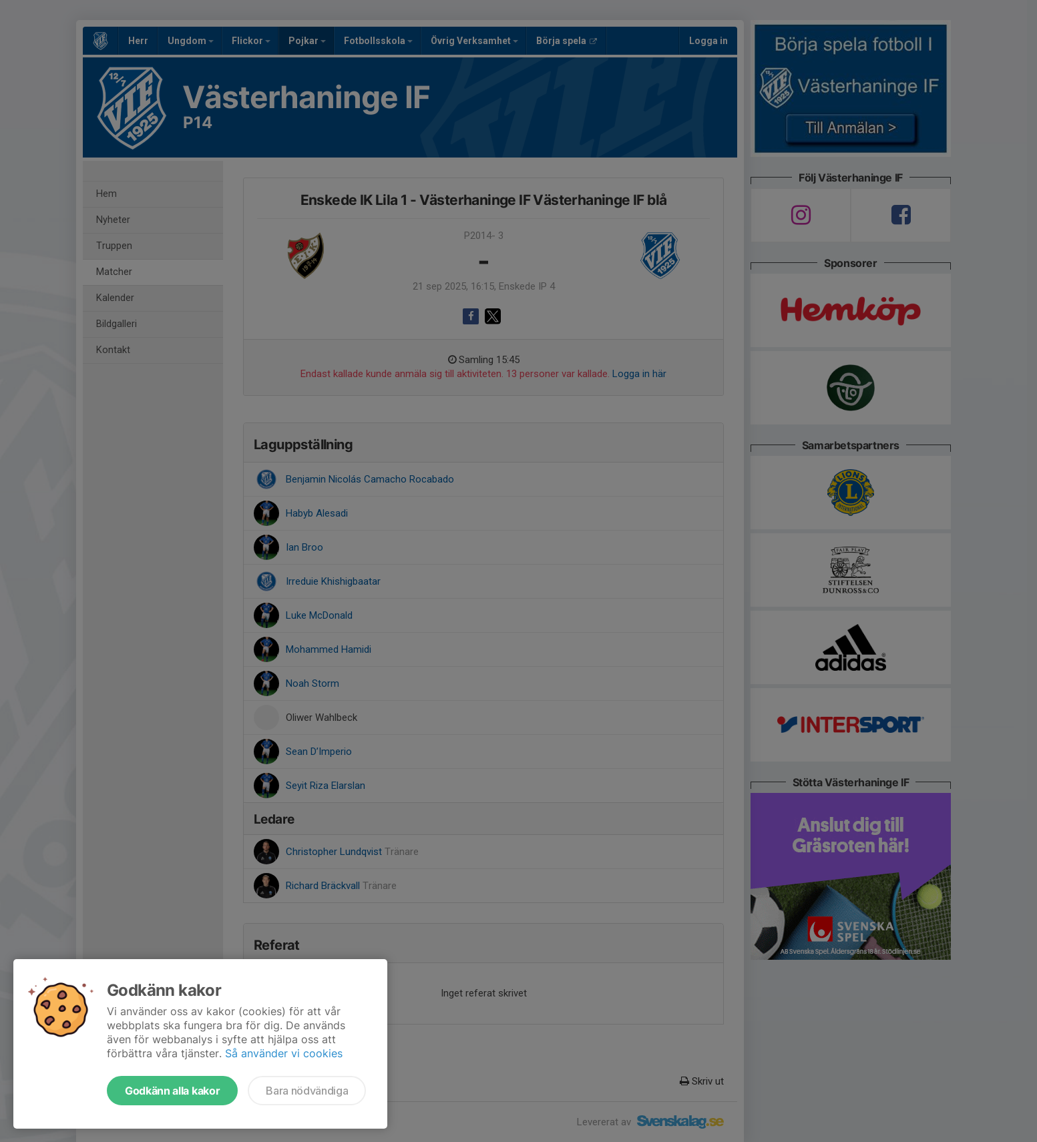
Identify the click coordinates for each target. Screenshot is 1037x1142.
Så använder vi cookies (284, 1053)
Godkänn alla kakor (172, 1090)
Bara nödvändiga (307, 1090)
